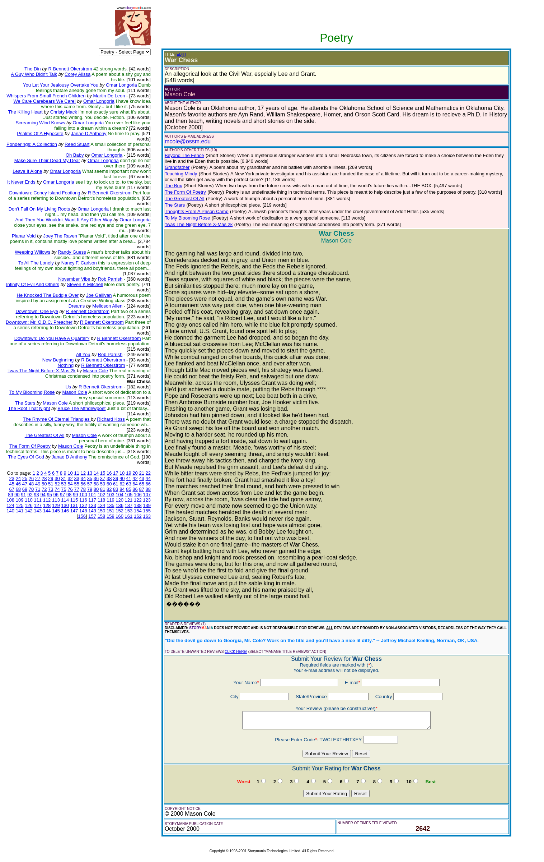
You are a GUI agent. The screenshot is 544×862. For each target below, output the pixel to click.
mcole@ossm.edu (188, 141)
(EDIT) (180, 54)
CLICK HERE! (236, 652)
